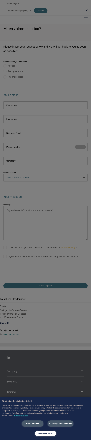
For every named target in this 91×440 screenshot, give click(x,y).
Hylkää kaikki (32, 423)
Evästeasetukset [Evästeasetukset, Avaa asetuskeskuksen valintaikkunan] (45, 433)
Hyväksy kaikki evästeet (60, 423)
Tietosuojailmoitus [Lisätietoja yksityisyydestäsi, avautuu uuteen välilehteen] (21, 416)
